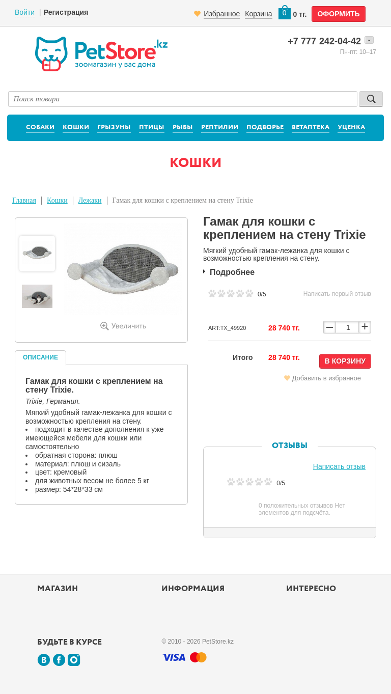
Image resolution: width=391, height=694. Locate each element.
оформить (338, 14)
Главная (24, 200)
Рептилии (219, 127)
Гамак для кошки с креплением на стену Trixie (183, 200)
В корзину (345, 361)
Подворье (265, 127)
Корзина (258, 14)
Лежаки (90, 200)
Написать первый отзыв (337, 293)
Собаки (40, 127)
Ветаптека (310, 127)
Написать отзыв (339, 466)
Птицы (151, 127)
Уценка (351, 127)
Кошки (76, 127)
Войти (25, 12)
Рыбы (183, 127)
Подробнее (232, 272)
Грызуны (114, 127)
